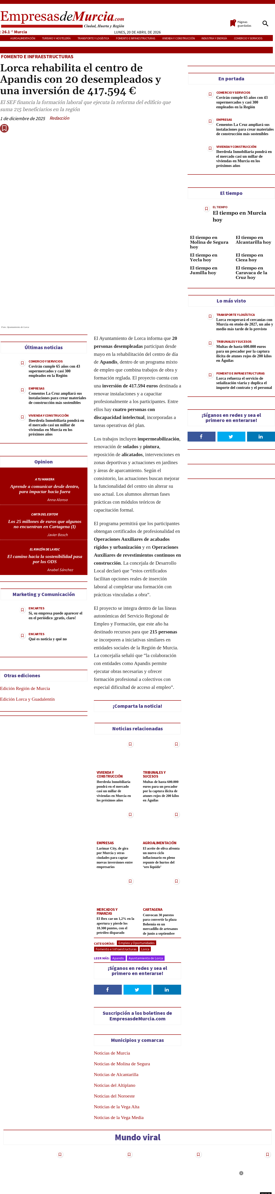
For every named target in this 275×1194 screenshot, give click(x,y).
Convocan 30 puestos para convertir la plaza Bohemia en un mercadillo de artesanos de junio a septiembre (161, 878)
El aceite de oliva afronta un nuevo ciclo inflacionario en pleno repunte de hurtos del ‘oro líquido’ (161, 810)
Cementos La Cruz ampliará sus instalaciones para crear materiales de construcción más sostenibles (57, 350)
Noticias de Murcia (112, 1009)
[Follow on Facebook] (108, 946)
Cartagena (152, 862)
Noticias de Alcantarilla (116, 1031)
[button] (265, 23)
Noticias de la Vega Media (119, 1074)
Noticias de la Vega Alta (116, 1063)
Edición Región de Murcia (25, 641)
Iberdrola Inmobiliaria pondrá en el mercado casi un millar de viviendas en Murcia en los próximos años (115, 742)
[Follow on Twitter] (137, 946)
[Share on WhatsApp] (5, 602)
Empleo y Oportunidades (136, 899)
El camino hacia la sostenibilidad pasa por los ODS (44, 511)
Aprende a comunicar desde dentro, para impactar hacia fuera (44, 441)
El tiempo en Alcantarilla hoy (253, 240)
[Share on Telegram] (5, 614)
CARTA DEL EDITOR (44, 467)
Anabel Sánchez (60, 522)
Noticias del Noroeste (114, 1052)
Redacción (59, 118)
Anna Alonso (57, 452)
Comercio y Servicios (46, 314)
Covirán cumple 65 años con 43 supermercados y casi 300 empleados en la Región (54, 323)
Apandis (118, 915)
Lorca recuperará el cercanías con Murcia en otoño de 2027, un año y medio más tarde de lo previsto (244, 324)
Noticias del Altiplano (114, 1042)
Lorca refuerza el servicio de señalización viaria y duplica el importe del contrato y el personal (244, 383)
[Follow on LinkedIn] (167, 946)
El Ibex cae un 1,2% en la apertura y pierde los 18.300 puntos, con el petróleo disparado (115, 876)
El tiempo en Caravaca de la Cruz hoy (251, 272)
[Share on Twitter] (5, 578)
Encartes (36, 560)
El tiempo (220, 207)
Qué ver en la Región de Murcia (238, 1166)
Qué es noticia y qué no (48, 591)
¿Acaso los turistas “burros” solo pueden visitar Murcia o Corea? (169, 1168)
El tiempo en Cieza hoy (249, 257)
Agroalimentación (158, 795)
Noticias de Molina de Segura (122, 1020)
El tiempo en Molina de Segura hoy (209, 242)
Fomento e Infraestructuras (37, 56)
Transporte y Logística (235, 314)
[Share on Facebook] (5, 566)
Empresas (36, 341)
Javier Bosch (57, 487)
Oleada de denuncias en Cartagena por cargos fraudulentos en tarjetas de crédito (100, 1171)
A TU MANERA (44, 432)
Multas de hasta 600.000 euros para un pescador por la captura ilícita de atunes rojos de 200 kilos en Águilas (161, 741)
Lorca (145, 905)
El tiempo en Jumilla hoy (203, 270)
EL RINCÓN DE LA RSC (44, 502)
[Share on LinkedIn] (5, 590)
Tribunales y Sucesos (160, 725)
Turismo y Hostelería (159, 1157)
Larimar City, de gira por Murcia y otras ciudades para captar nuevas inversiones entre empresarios (114, 810)
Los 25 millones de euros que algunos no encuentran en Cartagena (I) (44, 476)
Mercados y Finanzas (113, 862)
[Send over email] (5, 626)
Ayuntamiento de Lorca (146, 915)
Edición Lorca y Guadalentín (27, 651)
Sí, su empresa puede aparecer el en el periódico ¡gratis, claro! (55, 568)
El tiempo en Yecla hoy (203, 257)
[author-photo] (34, 452)
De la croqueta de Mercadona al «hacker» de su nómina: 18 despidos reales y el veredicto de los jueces (33, 1173)
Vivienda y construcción (49, 368)
